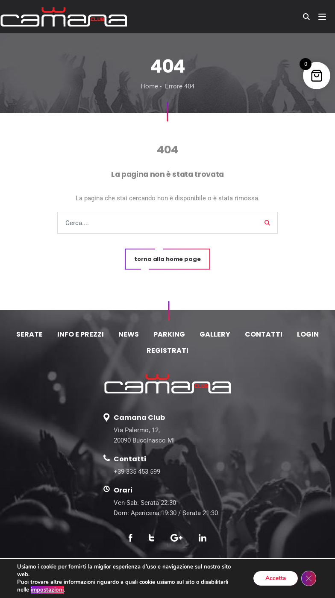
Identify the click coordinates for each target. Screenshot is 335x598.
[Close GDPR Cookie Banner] (308, 578)
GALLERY (215, 334)
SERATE (29, 334)
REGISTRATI (167, 350)
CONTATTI (263, 334)
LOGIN (308, 334)
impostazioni (47, 590)
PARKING (169, 334)
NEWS (128, 334)
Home (149, 86)
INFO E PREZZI (80, 334)
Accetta (274, 578)
